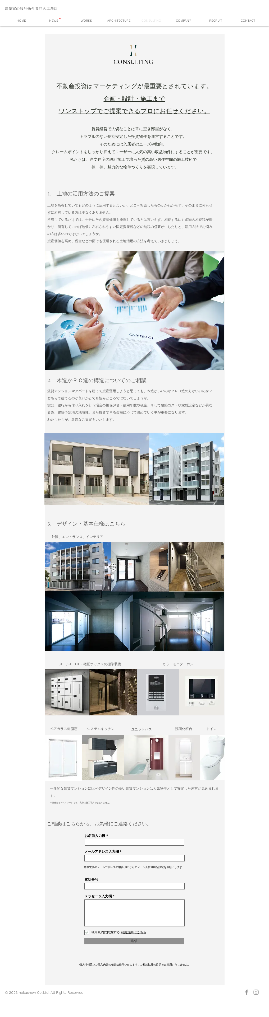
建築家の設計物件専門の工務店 (31, 8)
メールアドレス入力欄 (101, 852)
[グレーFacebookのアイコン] (246, 992)
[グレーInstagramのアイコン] (256, 992)
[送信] (134, 941)
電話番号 (91, 880)
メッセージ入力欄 (98, 896)
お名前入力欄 (95, 836)
